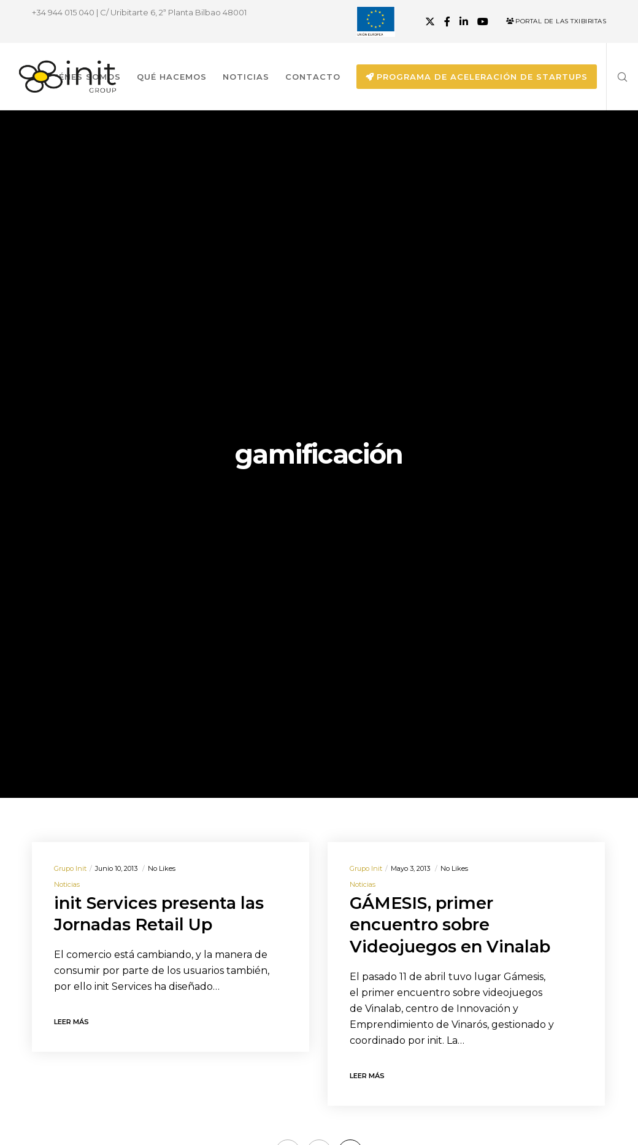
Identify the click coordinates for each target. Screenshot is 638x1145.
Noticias (67, 884)
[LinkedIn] (463, 21)
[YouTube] (482, 21)
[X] (430, 21)
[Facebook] (447, 21)
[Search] (618, 76)
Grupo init (70, 868)
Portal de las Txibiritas (556, 21)
